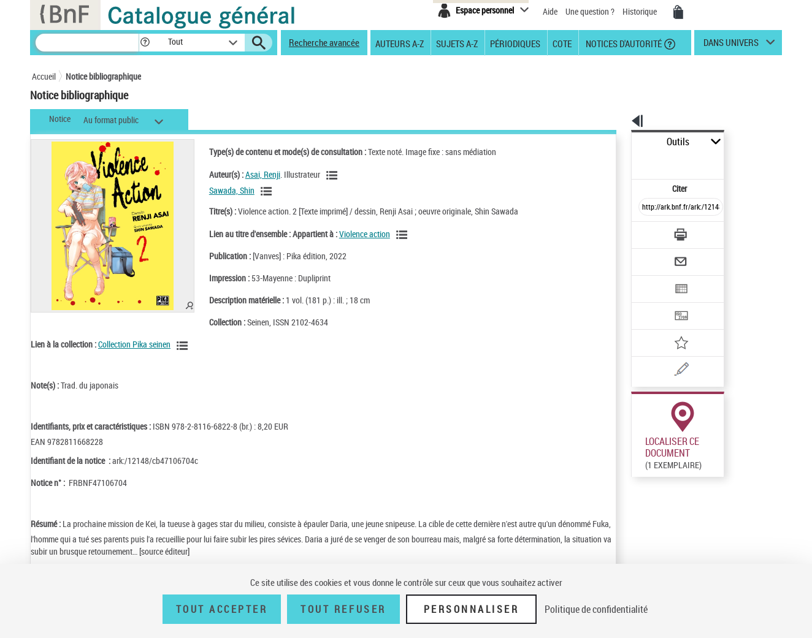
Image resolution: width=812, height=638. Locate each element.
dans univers (731, 45)
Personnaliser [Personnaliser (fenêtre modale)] (471, 609)
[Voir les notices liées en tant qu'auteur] (320, 175)
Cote (562, 43)
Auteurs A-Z (399, 43)
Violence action (351, 234)
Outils (618, 141)
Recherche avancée (324, 42)
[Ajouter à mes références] (654, 303)
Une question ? (590, 11)
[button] (144, 42)
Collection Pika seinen (134, 344)
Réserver (641, 459)
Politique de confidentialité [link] (596, 609)
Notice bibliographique (103, 76)
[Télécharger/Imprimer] (648, 207)
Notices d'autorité (623, 43)
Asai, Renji (249, 174)
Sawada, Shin (219, 190)
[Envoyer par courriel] (646, 231)
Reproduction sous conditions (725, 458)
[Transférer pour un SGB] (651, 279)
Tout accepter (222, 609)
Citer (627, 161)
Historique (640, 11)
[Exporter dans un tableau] (655, 255)
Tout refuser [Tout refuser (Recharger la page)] (343, 609)
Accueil (44, 76)
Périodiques (515, 43)
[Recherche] (87, 42)
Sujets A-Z (457, 43)
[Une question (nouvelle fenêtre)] (670, 327)
